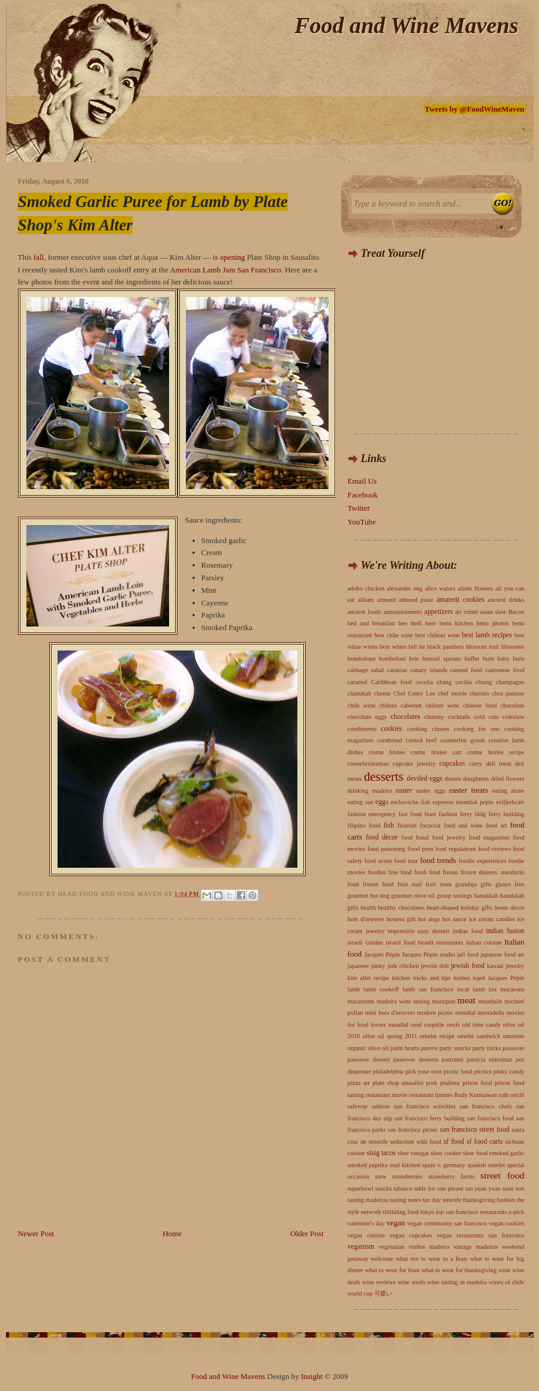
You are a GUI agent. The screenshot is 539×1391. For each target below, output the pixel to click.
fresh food (427, 872)
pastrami (452, 1059)
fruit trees (439, 884)
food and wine (463, 825)
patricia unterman (489, 1059)
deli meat (498, 763)
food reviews (494, 849)
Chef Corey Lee (414, 693)
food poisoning (386, 849)
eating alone (508, 790)
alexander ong (405, 588)
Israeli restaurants (440, 942)
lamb (354, 989)
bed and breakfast (371, 623)
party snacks (455, 1048)
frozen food (378, 884)
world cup (360, 1293)
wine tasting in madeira (457, 1282)
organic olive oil (368, 1048)
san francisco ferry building (430, 1118)
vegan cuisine (366, 1235)
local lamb (471, 989)
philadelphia (388, 1071)
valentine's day (366, 1223)
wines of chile (507, 1282)
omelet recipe (437, 1036)
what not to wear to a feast (431, 1258)
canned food (466, 670)
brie (413, 658)
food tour (406, 861)
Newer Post (36, 1233)
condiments (362, 729)
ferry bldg (473, 814)
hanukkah (486, 895)
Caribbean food (391, 682)
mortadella (491, 1012)
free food (400, 872)
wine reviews (379, 1282)
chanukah (360, 693)
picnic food (458, 1071)
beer (430, 623)
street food (502, 1175)
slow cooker (446, 1153)
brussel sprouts (441, 658)
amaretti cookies (460, 600)
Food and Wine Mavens (406, 25)
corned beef (420, 740)
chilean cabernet (400, 705)
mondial (465, 1012)
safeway (358, 1106)
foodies (377, 872)
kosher (461, 978)
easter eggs (430, 790)
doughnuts (476, 778)
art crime (466, 611)
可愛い (383, 1293)
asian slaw (493, 611)
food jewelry (449, 837)
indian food (468, 931)
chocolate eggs (367, 717)
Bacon (516, 611)
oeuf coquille (427, 1024)
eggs (381, 802)
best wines (393, 646)
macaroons (361, 1001)
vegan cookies (507, 1223)
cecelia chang (433, 682)
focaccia (430, 825)
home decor (510, 907)
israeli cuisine (365, 942)
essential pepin (474, 802)
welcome (382, 1258)
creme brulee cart (436, 752)
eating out (361, 802)
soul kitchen (405, 1165)
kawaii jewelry (506, 966)
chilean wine (442, 705)
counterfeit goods (463, 740)
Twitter (359, 507)
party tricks (486, 1048)
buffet (472, 658)
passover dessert (369, 1059)
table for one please (438, 1188)
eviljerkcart (510, 802)
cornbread (389, 740)
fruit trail (410, 884)
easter (404, 791)
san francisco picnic (413, 1129)
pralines (450, 1083)
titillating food (400, 1212)
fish (389, 825)
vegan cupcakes (411, 1235)
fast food (410, 814)
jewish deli (434, 966)
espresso (442, 802)
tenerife (452, 1200)
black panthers (445, 646)
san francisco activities (425, 1106)
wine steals (412, 1282)
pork (432, 1083)
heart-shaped (443, 907)
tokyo (427, 1212)
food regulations (455, 849)
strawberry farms (451, 1176)
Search (503, 204)
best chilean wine (437, 635)
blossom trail (482, 646)
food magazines (489, 837)
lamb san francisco (427, 989)
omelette (514, 1036)
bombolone (362, 658)
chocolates (405, 717)
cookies (391, 729)
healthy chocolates (401, 907)
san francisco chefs (486, 1106)
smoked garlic (507, 1153)
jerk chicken (402, 966)
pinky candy (509, 1071)
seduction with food (415, 1141)
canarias (397, 670)
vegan (395, 1222)
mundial (398, 1024)
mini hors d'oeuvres (390, 1012)
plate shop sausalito (397, 1083)
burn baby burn (503, 658)
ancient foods (365, 611)
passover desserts (415, 1059)
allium (366, 599)
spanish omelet (486, 1165)
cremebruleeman (368, 763)
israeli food (400, 942)
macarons (513, 989)
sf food (454, 1142)
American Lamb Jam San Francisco (225, 269)
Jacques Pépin (382, 954)
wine (504, 1270)
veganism (361, 1247)
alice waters (440, 588)
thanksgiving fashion (489, 1200)
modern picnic (435, 1012)
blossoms (513, 646)
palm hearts (405, 1048)
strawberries (407, 1176)
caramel (358, 682)
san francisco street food (475, 1130)
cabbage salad (366, 670)
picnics (483, 1071)
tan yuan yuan (483, 1188)
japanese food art (503, 954)
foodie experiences (482, 861)
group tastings (454, 895)
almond (386, 599)
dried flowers (508, 778)
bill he (417, 646)
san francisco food (490, 1118)
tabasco (402, 1188)
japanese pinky (367, 966)
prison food (477, 1083)
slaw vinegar (413, 1153)
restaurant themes (431, 1095)
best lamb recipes (486, 635)
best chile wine (393, 635)
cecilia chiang (474, 682)
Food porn (420, 849)
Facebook (363, 494)
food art (496, 825)
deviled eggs (424, 779)
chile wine (362, 705)
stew (380, 1176)
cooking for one (476, 729)
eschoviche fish (410, 802)
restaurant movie (387, 1095)
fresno (450, 872)
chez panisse (508, 693)
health (367, 907)
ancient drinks (505, 599)
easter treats (468, 790)
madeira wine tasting (403, 1001)
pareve (429, 1048)
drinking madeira (370, 790)
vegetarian (391, 1246)
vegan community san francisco (447, 1223)
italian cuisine (484, 942)
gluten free (509, 884)
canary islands (428, 670)
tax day (432, 1200)
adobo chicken (366, 588)
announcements (403, 611)
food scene (378, 861)
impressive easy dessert (419, 931)
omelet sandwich (478, 1036)
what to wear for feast (392, 1270)
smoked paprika (368, 1165)
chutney (434, 717)
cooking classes (428, 729)
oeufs (453, 1024)
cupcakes (452, 764)
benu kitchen (456, 623)
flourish (407, 825)
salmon (381, 1106)
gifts (486, 884)
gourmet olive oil (413, 895)
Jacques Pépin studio (428, 954)
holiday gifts (476, 907)
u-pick (516, 1212)
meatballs (490, 1001)
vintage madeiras (475, 1246)
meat (466, 1000)
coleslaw (513, 717)
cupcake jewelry (414, 763)
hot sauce (454, 919)
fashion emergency (372, 814)
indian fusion (505, 931)
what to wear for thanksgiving (458, 1270)
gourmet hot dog (369, 895)
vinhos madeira (428, 1246)
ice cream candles (492, 919)
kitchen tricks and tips (421, 978)
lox (492, 989)
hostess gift (401, 919)
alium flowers (475, 588)
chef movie (452, 693)
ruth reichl (511, 1095)
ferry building (506, 814)
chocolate (513, 705)
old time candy (481, 1024)
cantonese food (504, 670)
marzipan (444, 1001)
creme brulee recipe (495, 752)
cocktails (459, 717)
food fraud (415, 837)
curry (475, 763)
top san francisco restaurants (471, 1212)
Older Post (306, 1233)
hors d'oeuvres (366, 919)
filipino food (364, 825)
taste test (513, 1188)
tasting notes (405, 1200)
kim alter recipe (368, 978)
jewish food (467, 966)
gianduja (466, 884)
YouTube (362, 521)
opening (232, 257)
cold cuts (486, 717)
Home (172, 1233)
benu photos (493, 623)
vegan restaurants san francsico (481, 1235)
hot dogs (429, 919)
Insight (312, 1376)
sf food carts (484, 1142)
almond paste (416, 599)
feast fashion (440, 814)
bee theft (410, 623)
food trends (438, 860)
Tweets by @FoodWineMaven (474, 108)
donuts (452, 778)
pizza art (359, 1083)
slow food (475, 1153)
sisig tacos (381, 1153)
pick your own (423, 1071)
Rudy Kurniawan (475, 1095)
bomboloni (392, 658)
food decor (382, 837)
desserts (384, 776)
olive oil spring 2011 (390, 1036)
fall (39, 257)
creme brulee (387, 752)
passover (513, 1048)
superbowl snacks (370, 1188)
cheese (382, 693)
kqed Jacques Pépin (499, 978)
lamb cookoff (381, 989)
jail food (467, 954)
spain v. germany (443, 1165)
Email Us (362, 480)
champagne (510, 682)
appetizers (438, 612)
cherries (479, 693)
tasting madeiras (368, 1200)
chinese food (479, 705)
